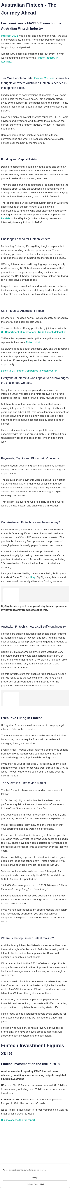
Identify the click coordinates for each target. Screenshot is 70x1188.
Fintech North (33, 342)
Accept (35, 1177)
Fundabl (5, 218)
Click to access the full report (18, 1120)
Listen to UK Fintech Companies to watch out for (29, 370)
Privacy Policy (32, 1184)
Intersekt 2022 (9, 35)
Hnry (33, 577)
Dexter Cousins (44, 78)
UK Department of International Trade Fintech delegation (33, 332)
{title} (42, 1184)
